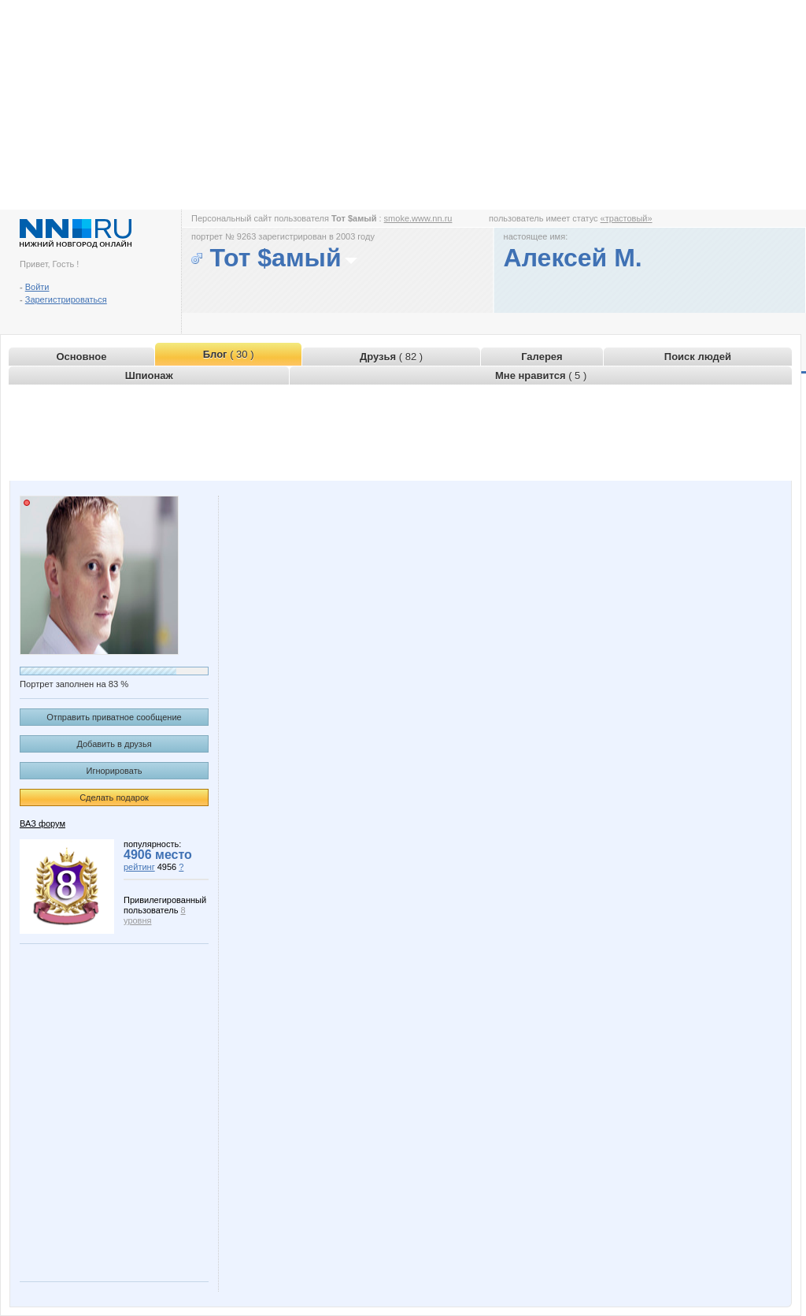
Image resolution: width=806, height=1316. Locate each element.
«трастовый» (627, 218)
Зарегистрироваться (66, 299)
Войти (37, 287)
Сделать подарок (114, 797)
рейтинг (139, 867)
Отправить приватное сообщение (113, 717)
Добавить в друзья (113, 744)
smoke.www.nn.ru (418, 218)
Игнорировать (114, 770)
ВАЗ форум (42, 823)
